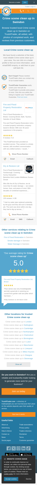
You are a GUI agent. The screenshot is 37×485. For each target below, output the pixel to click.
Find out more (22, 97)
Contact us (5, 434)
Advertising (6, 428)
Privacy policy (24, 428)
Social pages (6, 440)
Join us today (18, 391)
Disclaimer (23, 434)
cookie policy (8, 474)
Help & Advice (7, 431)
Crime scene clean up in (18, 322)
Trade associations (26, 424)
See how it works (18, 414)
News (4, 437)
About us (5, 424)
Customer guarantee (26, 440)
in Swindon (18, 237)
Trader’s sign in (30, 6)
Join (24, 2)
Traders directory (25, 431)
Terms (21, 437)
